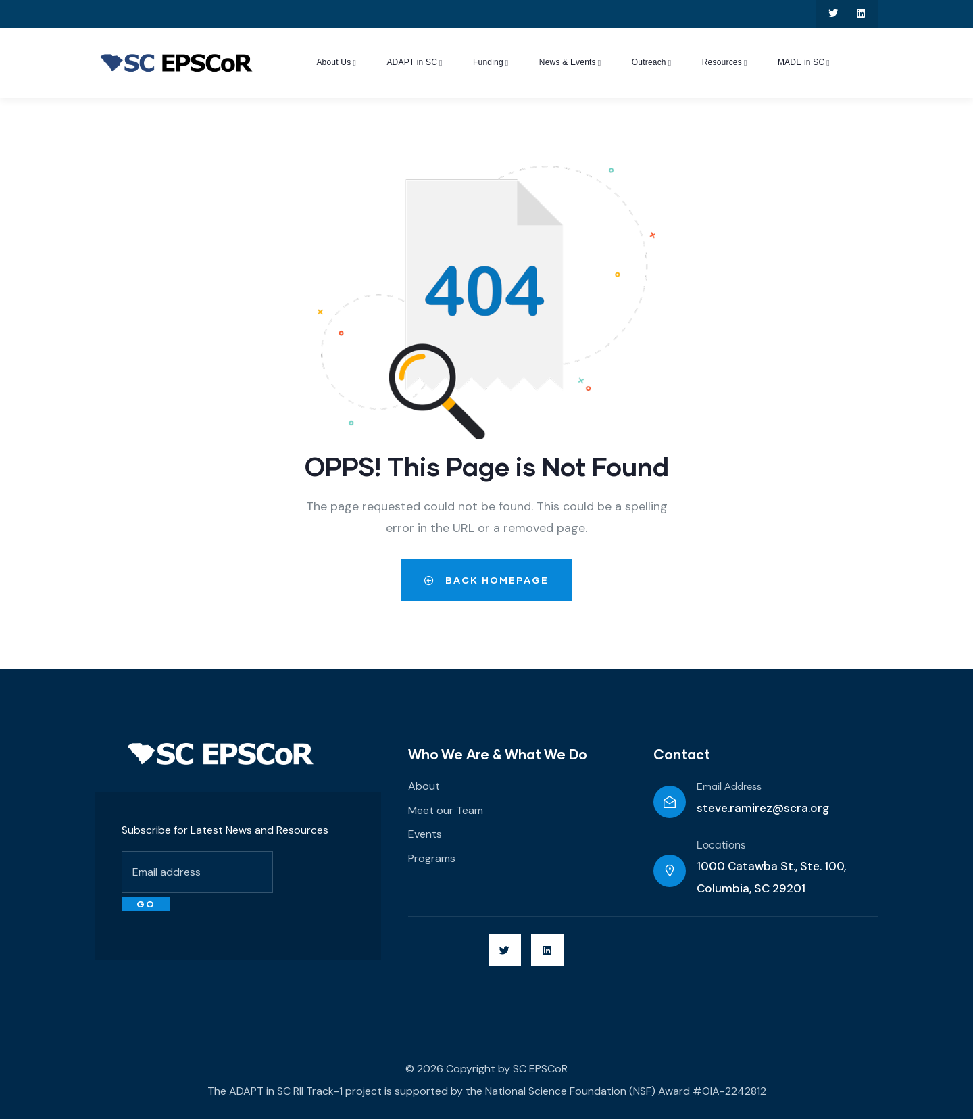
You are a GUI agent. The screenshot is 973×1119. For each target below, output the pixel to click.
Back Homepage (486, 580)
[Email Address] (669, 802)
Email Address (729, 787)
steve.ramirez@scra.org (763, 808)
